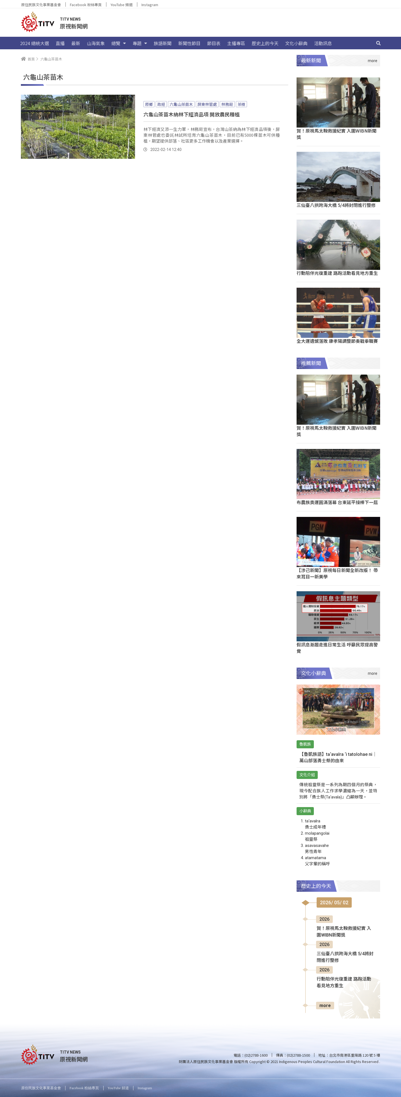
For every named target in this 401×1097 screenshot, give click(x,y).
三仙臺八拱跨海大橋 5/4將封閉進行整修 (336, 205)
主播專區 (236, 43)
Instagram (149, 4)
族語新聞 (163, 43)
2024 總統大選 (34, 43)
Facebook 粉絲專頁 (86, 4)
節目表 (214, 43)
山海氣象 (96, 43)
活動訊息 (323, 43)
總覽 (118, 43)
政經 (161, 104)
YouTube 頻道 (122, 4)
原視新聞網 (74, 26)
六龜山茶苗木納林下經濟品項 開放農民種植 (191, 114)
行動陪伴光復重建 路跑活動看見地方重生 (337, 273)
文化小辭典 (296, 43)
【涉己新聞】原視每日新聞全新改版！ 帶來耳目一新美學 (337, 573)
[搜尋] (378, 43)
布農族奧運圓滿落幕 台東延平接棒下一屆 (337, 502)
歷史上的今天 (265, 43)
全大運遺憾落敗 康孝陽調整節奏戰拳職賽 (337, 341)
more (325, 1005)
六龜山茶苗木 (181, 104)
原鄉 (149, 104)
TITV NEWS (70, 19)
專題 (140, 43)
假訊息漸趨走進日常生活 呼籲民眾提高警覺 (337, 647)
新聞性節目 (189, 43)
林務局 (227, 104)
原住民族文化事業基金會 (41, 4)
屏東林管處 (207, 104)
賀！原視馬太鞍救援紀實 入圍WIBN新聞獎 (336, 133)
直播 (60, 43)
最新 (75, 43)
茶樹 (241, 104)
